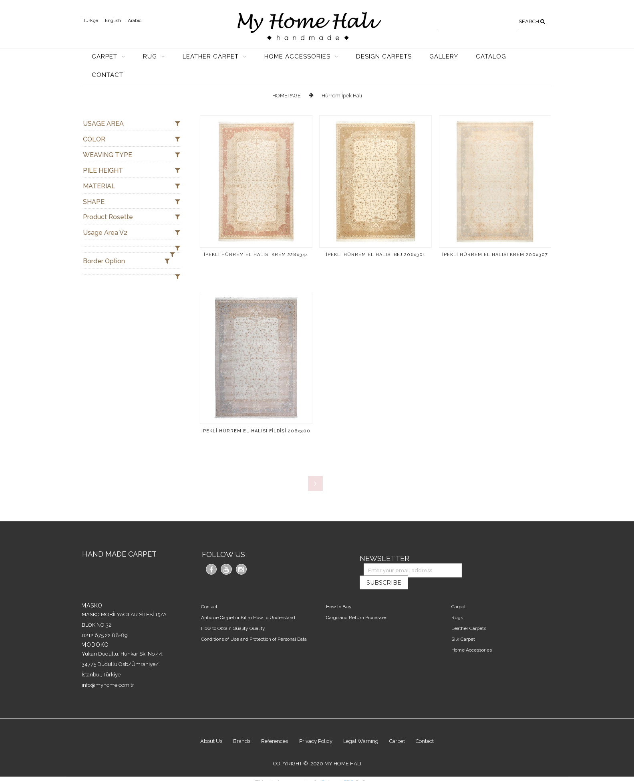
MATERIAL (131, 186)
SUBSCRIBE (521, 558)
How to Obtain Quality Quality (234, 615)
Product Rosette (131, 217)
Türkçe (90, 20)
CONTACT (107, 75)
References (272, 729)
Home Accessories (472, 637)
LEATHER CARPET (212, 56)
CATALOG (491, 56)
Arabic (134, 20)
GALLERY (443, 56)
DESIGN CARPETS (384, 56)
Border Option (126, 261)
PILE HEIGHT (131, 171)
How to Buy (340, 593)
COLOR (131, 139)
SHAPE (131, 202)
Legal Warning (363, 729)
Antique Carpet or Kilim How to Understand (249, 604)
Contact (210, 593)
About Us (203, 729)
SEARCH (532, 21)
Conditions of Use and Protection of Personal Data (255, 626)
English (113, 20)
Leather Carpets (469, 615)
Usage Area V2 (131, 233)
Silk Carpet (464, 626)
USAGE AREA (131, 124)
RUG (151, 56)
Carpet (459, 593)
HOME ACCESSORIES (298, 56)
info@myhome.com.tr (108, 671)
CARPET (105, 56)
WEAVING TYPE (131, 155)
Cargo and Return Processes (357, 604)
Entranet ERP (337, 771)
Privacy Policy (315, 729)
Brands (236, 729)
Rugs (458, 604)
